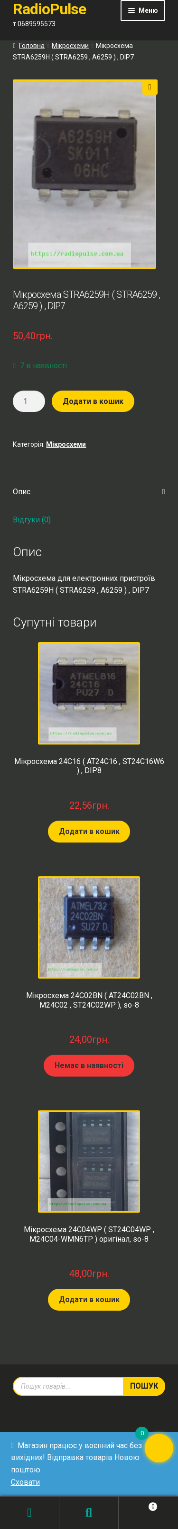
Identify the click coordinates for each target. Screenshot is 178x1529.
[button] (150, 87)
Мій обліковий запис (29, 1513)
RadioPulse (49, 9)
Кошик (138, 1504)
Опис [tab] (21, 491)
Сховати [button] (25, 1482)
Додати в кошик (93, 401)
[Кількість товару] (29, 401)
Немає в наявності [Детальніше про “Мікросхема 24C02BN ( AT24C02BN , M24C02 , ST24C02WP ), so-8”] (89, 1065)
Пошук (89, 1513)
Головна (32, 45)
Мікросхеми (70, 45)
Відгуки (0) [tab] (32, 519)
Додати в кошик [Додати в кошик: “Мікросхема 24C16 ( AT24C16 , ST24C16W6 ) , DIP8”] (89, 831)
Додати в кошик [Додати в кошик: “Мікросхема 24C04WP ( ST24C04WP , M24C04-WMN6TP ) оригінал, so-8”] (89, 1299)
